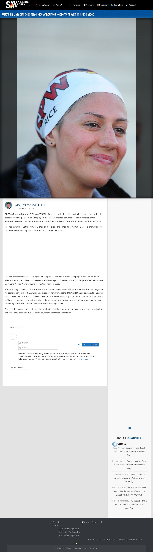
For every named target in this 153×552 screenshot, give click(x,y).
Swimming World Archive (70, 532)
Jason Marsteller (31, 205)
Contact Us (93, 539)
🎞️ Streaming (102, 5)
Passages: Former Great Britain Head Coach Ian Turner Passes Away (129, 451)
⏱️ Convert (88, 5)
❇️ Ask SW (58, 5)
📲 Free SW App (42, 5)
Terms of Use (82, 359)
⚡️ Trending (74, 5)
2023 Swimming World (69, 535)
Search (95, 522)
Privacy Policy (119, 539)
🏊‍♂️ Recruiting (117, 5)
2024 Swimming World (69, 528)
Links (100, 522)
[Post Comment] (90, 344)
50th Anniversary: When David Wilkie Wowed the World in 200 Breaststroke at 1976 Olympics (129, 491)
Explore (55, 525)
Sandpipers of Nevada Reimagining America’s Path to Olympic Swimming (129, 478)
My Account (131, 5)
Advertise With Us (135, 539)
